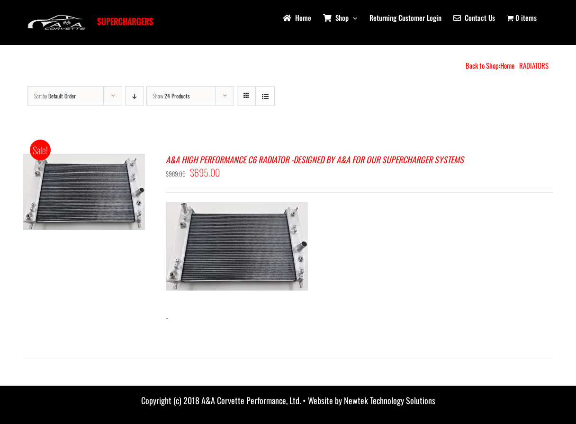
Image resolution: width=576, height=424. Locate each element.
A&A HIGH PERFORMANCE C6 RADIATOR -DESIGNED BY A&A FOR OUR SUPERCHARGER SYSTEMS (315, 159)
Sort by (55, 96)
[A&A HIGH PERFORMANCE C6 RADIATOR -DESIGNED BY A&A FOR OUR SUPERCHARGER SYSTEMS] (84, 161)
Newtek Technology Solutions (389, 400)
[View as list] (265, 96)
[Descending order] (134, 96)
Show (171, 96)
